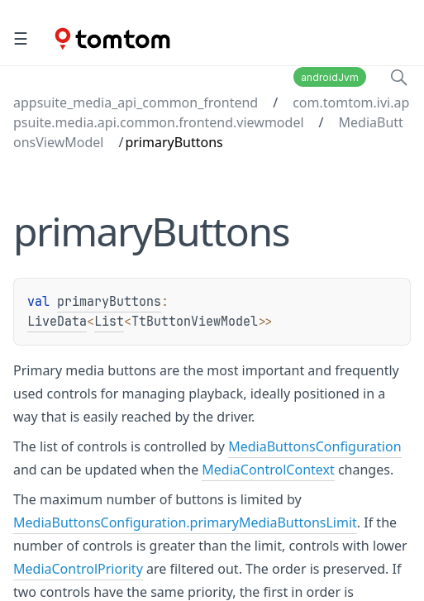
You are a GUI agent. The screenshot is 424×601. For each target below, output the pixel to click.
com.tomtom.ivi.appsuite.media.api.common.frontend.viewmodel (211, 112)
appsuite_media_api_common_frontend (135, 102)
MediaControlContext (268, 469)
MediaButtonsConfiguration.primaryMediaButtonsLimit (185, 522)
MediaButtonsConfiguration (314, 446)
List (109, 321)
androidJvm (330, 77)
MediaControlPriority (78, 569)
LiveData (57, 321)
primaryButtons (109, 301)
